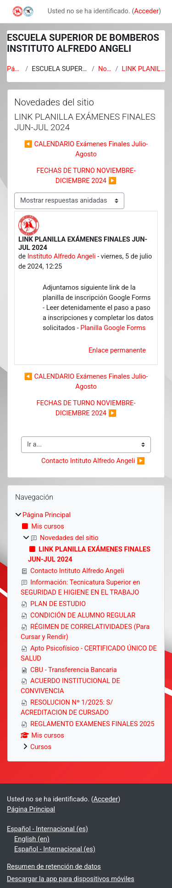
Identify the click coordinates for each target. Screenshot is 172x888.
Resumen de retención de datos (54, 866)
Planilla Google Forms (112, 328)
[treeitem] (86, 631)
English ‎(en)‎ (32, 839)
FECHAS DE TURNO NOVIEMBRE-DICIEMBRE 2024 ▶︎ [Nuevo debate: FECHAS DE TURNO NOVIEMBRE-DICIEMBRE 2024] (86, 175)
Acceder (146, 11)
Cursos (40, 747)
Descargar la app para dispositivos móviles (70, 879)
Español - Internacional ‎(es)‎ (47, 829)
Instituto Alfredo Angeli (62, 256)
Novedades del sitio (105, 69)
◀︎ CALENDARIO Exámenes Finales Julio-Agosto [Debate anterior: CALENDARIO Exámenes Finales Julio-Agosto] (86, 149)
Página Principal (14, 69)
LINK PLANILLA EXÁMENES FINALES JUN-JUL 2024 (143, 69)
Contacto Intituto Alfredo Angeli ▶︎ (93, 461)
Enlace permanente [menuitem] (117, 350)
